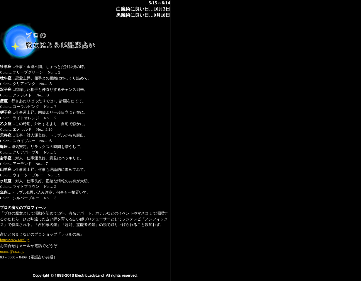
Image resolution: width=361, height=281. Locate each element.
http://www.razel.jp (14, 240)
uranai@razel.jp (12, 251)
